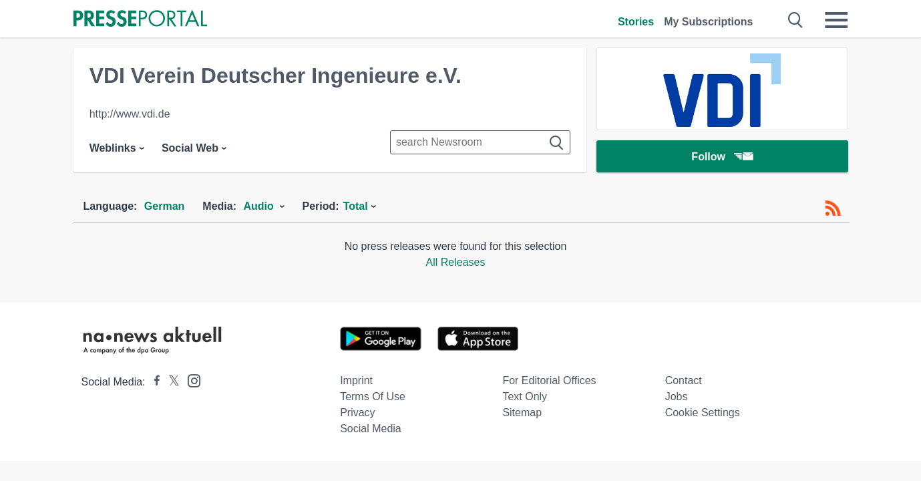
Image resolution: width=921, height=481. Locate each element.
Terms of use (372, 396)
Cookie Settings (702, 412)
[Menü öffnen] (836, 20)
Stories (636, 21)
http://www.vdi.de (129, 114)
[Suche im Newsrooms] (480, 142)
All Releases (456, 262)
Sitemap (522, 412)
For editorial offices (549, 380)
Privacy (357, 412)
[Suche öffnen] (795, 20)
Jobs (676, 396)
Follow (722, 156)
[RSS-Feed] (833, 208)
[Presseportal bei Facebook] (153, 381)
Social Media (370, 428)
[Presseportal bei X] (170, 381)
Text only (524, 396)
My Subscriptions (708, 21)
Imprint (356, 380)
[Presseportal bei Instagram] (190, 379)
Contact (683, 380)
